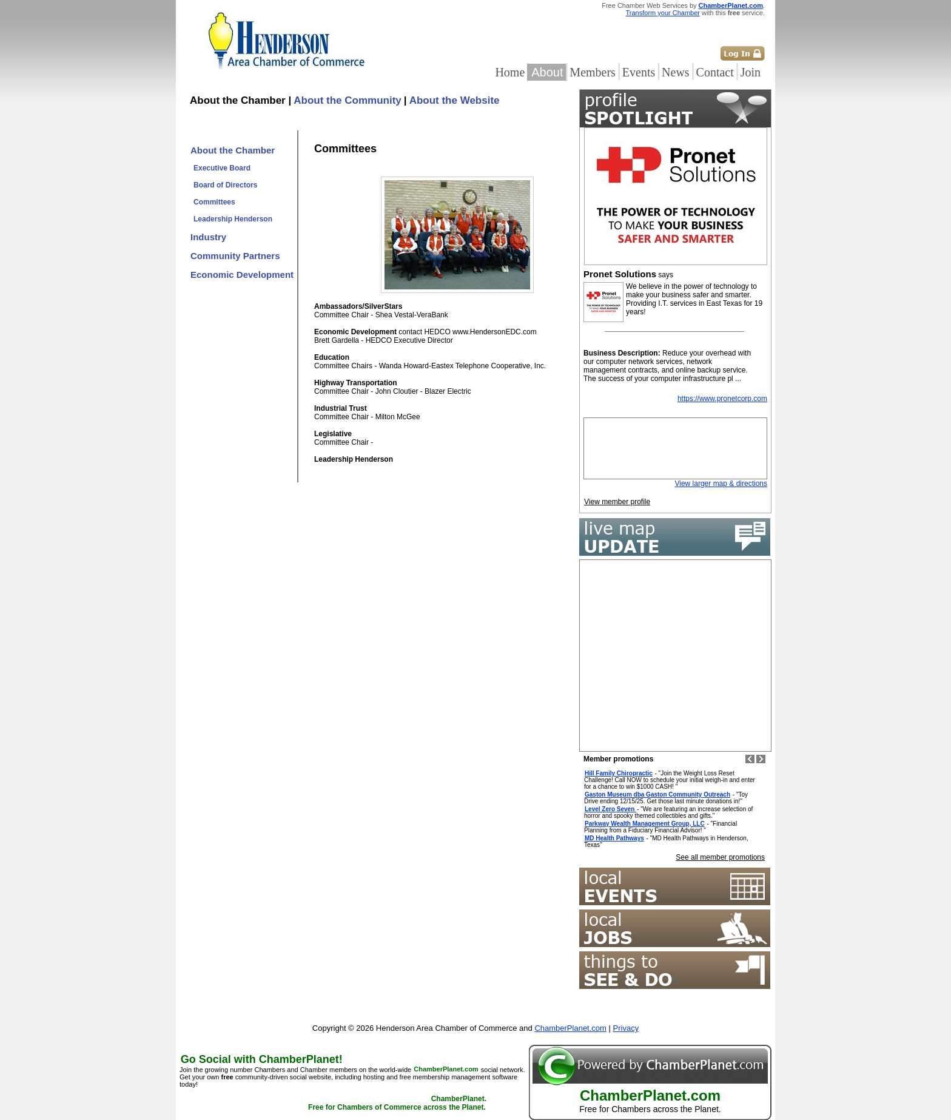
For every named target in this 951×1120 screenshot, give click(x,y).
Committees (214, 202)
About (547, 72)
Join (751, 72)
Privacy (626, 1028)
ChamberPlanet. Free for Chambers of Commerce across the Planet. (397, 1103)
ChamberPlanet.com (731, 5)
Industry (208, 237)
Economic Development (242, 274)
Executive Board (221, 168)
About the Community (348, 100)
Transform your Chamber (663, 12)
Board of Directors (225, 185)
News (676, 72)
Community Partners (235, 256)
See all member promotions (720, 857)
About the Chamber (232, 150)
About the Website (454, 100)
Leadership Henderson (232, 219)
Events (638, 72)
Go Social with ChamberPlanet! (262, 1059)
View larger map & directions (720, 483)
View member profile (617, 502)
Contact (715, 72)
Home (510, 72)
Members (593, 72)
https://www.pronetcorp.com (722, 398)
